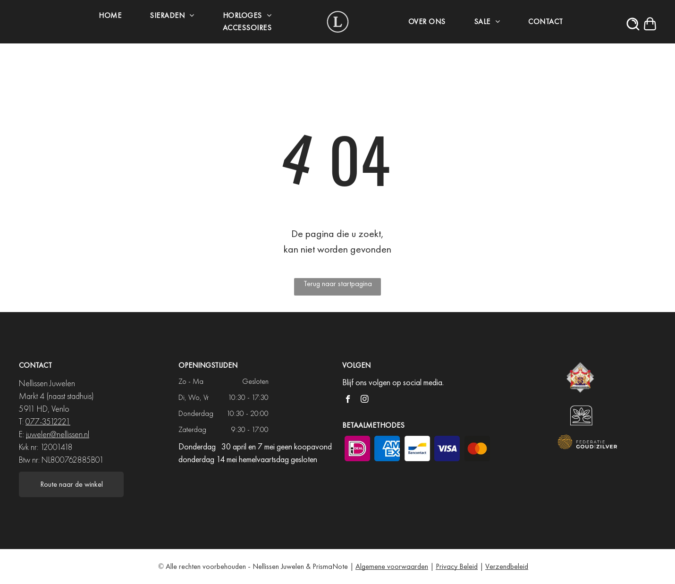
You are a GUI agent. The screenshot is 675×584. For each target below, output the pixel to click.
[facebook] (348, 400)
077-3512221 (47, 421)
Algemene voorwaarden (391, 566)
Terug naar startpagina (338, 283)
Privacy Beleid (457, 566)
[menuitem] (107, 15)
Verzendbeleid (506, 566)
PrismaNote (330, 566)
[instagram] (365, 400)
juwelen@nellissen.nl (57, 434)
